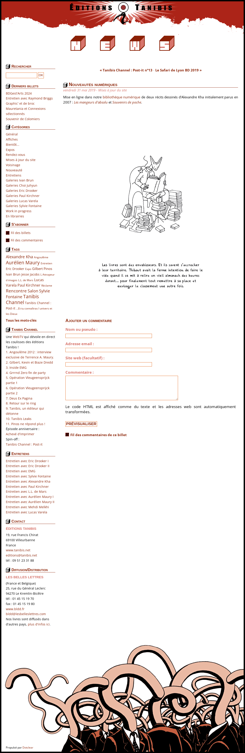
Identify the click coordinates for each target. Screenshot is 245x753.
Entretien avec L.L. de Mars (26, 491)
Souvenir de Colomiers (23, 119)
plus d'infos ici (39, 624)
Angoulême (41, 257)
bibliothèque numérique (121, 97)
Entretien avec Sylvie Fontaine (28, 476)
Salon (33, 291)
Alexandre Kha (19, 256)
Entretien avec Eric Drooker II (27, 466)
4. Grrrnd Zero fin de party (26, 373)
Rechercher (21, 66)
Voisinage (13, 165)
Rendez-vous (15, 154)
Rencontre (16, 291)
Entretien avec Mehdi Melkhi (27, 507)
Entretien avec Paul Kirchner (27, 486)
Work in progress (18, 211)
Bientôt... (12, 144)
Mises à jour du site (21, 160)
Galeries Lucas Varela (22, 201)
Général (12, 134)
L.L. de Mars (25, 280)
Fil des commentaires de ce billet (98, 435)
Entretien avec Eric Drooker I (27, 461)
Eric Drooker (15, 269)
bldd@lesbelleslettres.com (26, 614)
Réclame (46, 285)
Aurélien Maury (23, 262)
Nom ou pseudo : (81, 329)
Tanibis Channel (22, 299)
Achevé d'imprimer (20, 434)
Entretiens (13, 175)
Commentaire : (79, 372)
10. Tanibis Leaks (18, 419)
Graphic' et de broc (20, 103)
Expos (10, 150)
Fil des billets (21, 233)
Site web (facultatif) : (85, 358)
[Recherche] (21, 75)
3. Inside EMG (16, 367)
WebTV (18, 337)
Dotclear (27, 747)
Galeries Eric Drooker (22, 190)
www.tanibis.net (18, 550)
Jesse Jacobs (30, 274)
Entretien (46, 263)
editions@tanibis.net (21, 555)
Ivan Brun (13, 274)
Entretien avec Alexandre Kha (28, 481)
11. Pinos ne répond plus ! (25, 424)
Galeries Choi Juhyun (21, 185)
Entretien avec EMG (20, 471)
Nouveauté (14, 170)
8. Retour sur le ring (21, 403)
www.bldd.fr (15, 609)
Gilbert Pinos (42, 268)
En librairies (15, 216)
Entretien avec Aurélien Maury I (29, 497)
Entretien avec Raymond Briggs (29, 98)
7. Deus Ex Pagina (19, 398)
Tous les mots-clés (21, 320)
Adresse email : (79, 343)
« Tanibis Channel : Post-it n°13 (126, 70)
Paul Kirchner (29, 285)
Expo (28, 269)
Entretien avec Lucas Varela (26, 512)
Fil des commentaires (27, 240)
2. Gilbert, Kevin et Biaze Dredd (29, 362)
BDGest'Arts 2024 (19, 93)
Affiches (12, 139)
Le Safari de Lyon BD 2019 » (178, 70)
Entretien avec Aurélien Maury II (30, 502)
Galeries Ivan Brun (20, 180)
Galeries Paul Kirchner (23, 196)
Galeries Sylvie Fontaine (24, 206)
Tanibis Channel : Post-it (24, 444)
